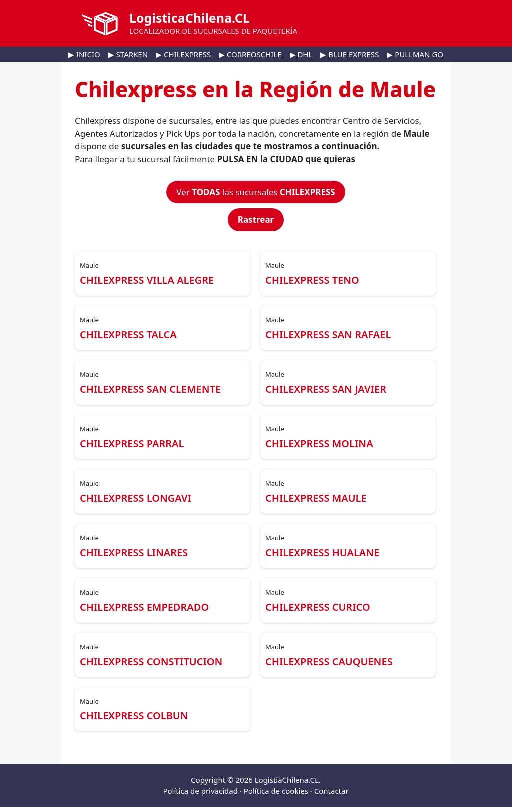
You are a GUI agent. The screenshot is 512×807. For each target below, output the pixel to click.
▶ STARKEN (128, 54)
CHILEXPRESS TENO (313, 280)
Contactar (331, 791)
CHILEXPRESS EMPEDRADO (144, 607)
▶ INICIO (84, 54)
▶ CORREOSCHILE (250, 54)
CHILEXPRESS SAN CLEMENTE (150, 389)
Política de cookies (276, 791)
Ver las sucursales (255, 192)
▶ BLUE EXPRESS (349, 54)
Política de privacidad (200, 791)
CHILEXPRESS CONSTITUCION (151, 661)
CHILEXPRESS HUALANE (323, 552)
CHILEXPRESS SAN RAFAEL (328, 334)
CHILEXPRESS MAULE (316, 498)
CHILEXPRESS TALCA (128, 334)
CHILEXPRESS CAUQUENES (329, 661)
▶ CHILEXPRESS (183, 54)
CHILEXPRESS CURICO (318, 607)
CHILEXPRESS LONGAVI (136, 498)
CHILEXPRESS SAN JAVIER (326, 389)
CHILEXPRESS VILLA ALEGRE (147, 280)
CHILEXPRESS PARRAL (132, 443)
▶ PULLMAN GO (415, 54)
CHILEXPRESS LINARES (134, 552)
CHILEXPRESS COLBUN (134, 715)
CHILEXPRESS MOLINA (320, 443)
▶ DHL (301, 54)
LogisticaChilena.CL (190, 17)
